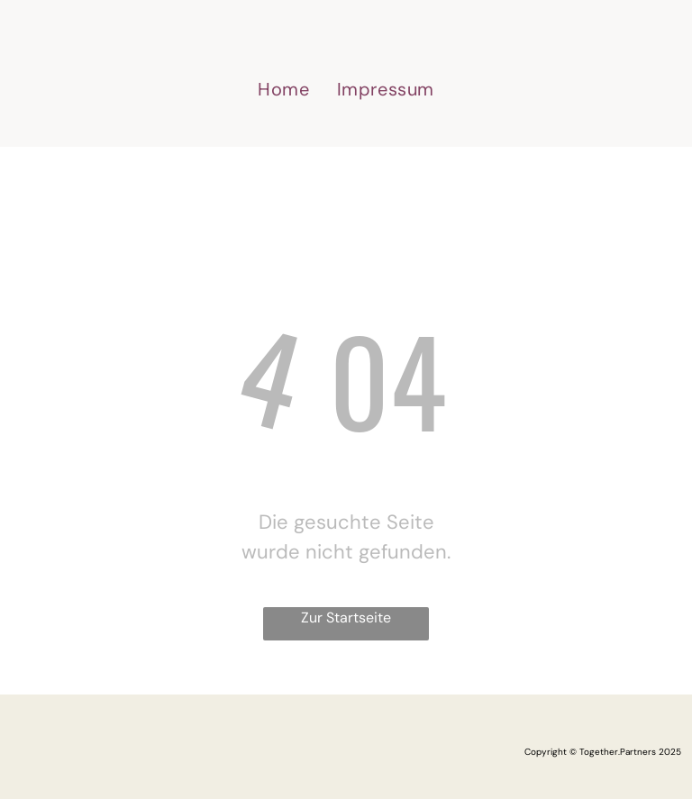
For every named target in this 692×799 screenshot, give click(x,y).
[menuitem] (283, 89)
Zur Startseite (346, 617)
